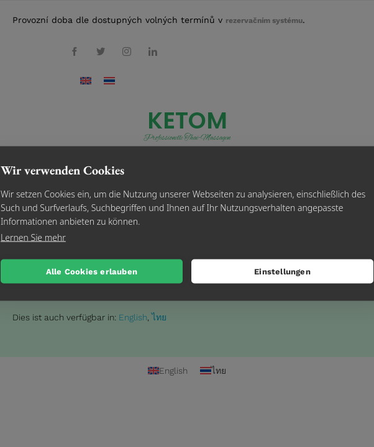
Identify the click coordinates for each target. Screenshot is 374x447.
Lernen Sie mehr (33, 237)
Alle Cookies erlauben (91, 271)
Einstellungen (282, 271)
